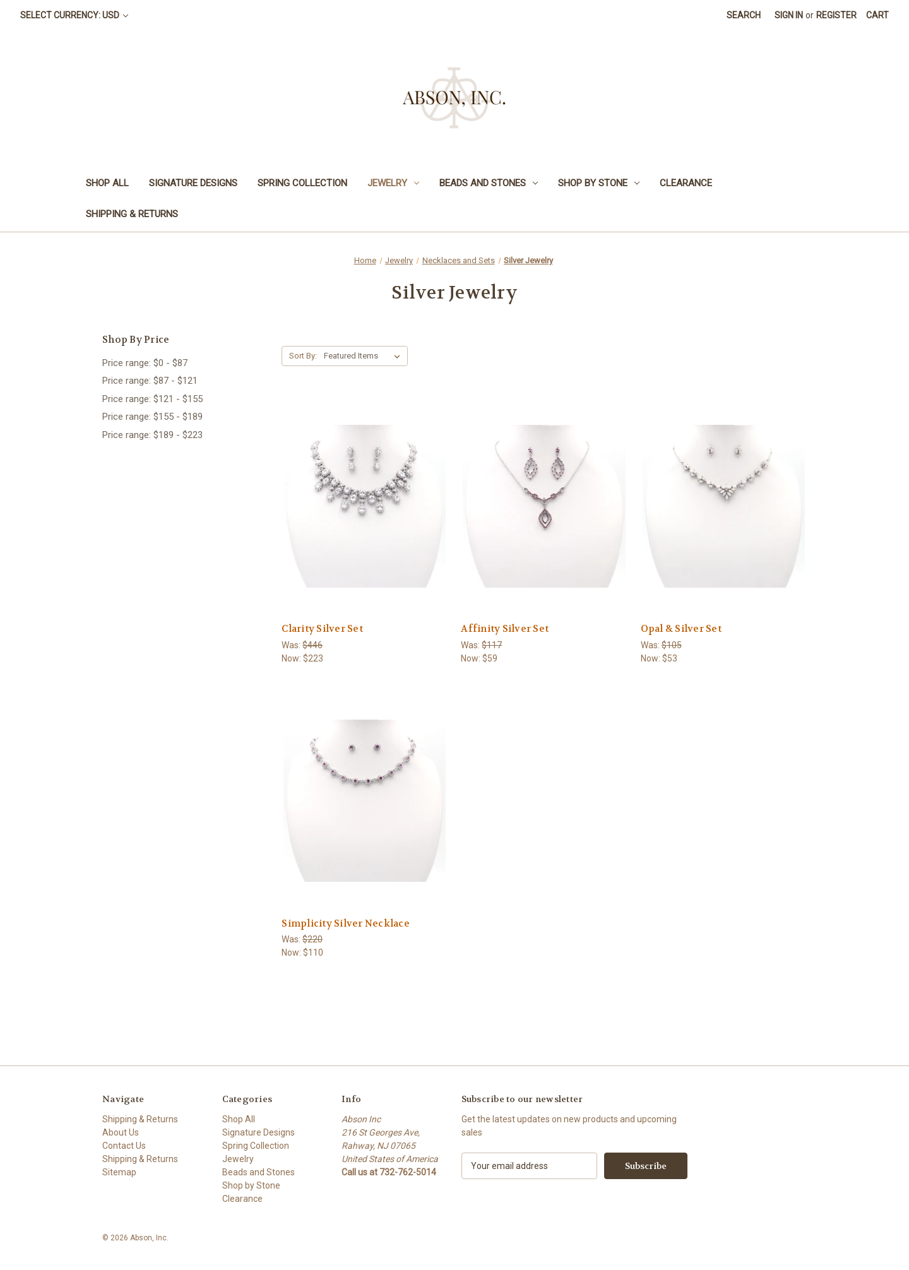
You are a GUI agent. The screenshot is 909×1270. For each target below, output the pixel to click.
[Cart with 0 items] (877, 15)
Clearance (686, 183)
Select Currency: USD (74, 15)
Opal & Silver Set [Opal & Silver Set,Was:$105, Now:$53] (681, 628)
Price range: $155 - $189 (152, 416)
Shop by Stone (598, 183)
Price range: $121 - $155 (152, 399)
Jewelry (393, 183)
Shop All (107, 183)
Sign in (789, 15)
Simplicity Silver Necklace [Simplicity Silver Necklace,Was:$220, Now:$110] (346, 923)
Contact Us (124, 1146)
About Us (120, 1132)
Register (836, 15)
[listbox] (364, 356)
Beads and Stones (488, 183)
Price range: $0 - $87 (144, 363)
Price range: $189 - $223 (152, 435)
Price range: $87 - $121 (150, 380)
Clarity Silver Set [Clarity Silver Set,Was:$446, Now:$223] (322, 628)
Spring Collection (302, 183)
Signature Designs (193, 183)
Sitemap (119, 1172)
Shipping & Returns (132, 214)
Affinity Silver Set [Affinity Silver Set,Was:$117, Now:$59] (505, 628)
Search (744, 15)
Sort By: (303, 355)
